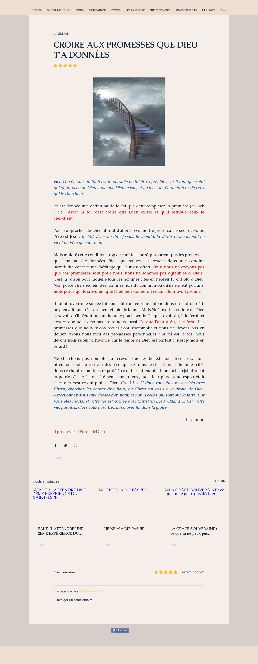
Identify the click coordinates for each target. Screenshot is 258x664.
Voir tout (219, 480)
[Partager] (120, 630)
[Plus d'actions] (202, 33)
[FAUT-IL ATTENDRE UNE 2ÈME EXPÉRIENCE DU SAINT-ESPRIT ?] (63, 504)
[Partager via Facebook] (55, 445)
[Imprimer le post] (75, 445)
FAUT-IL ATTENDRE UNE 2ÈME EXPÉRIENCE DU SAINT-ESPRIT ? (60, 531)
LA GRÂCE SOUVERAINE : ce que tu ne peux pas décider (193, 531)
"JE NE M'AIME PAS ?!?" (124, 528)
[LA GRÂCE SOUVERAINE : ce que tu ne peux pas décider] (195, 504)
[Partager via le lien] (65, 445)
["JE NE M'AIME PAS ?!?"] (129, 504)
